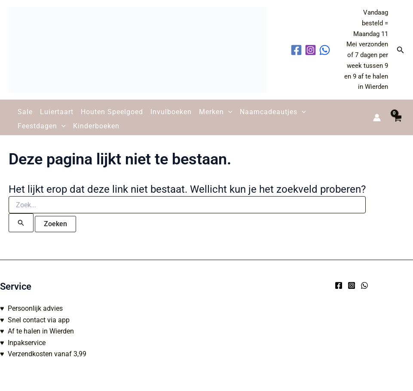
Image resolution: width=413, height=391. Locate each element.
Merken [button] (216, 112)
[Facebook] (339, 285)
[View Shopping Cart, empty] (396, 117)
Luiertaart (56, 112)
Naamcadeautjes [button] (273, 112)
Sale (25, 112)
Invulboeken (171, 112)
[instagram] (312, 50)
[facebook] (298, 50)
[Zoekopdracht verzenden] (21, 222)
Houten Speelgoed (112, 112)
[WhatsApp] (364, 285)
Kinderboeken (96, 126)
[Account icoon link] (377, 117)
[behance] (326, 50)
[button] (400, 50)
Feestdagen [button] (42, 126)
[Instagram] (351, 285)
